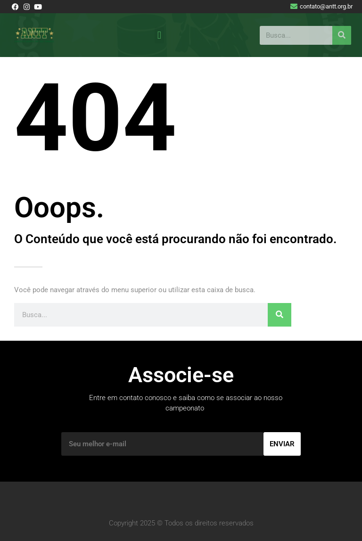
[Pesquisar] (341, 35)
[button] (159, 35)
